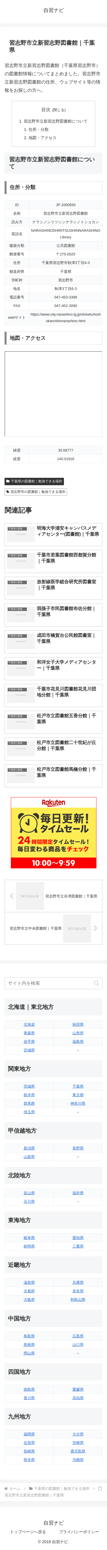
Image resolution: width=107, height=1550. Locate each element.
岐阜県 (29, 1238)
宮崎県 (78, 1443)
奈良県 (78, 1291)
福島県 (78, 1041)
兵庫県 (78, 1282)
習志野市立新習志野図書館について (56, 121)
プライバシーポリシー (79, 1531)
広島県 (78, 1336)
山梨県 (29, 1157)
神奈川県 (77, 1103)
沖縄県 (78, 1460)
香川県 (29, 1398)
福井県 (78, 1193)
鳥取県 (29, 1336)
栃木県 (29, 1095)
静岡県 (29, 1246)
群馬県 (29, 1103)
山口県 (78, 1344)
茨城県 (29, 1086)
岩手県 (29, 1041)
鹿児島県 (77, 1451)
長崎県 (29, 1451)
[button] (97, 983)
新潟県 (29, 1148)
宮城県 (29, 1050)
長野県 (78, 1148)
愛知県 (78, 1238)
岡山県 (29, 1353)
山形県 (78, 1033)
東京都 (78, 1095)
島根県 (29, 1344)
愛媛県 (78, 1389)
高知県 (78, 1398)
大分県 (78, 1434)
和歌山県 (77, 1299)
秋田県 (78, 1024)
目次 (46, 109)
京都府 (29, 1291)
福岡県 (29, 1434)
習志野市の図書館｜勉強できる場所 (35, 492)
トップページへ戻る (28, 1531)
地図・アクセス (42, 137)
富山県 (29, 1193)
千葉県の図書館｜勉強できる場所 (34, 481)
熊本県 (29, 1460)
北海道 (29, 1024)
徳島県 (29, 1389)
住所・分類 (39, 129)
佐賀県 (29, 1443)
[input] (53, 983)
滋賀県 (29, 1282)
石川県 (29, 1201)
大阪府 (29, 1299)
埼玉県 (29, 1112)
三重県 (78, 1246)
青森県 (29, 1033)
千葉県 (78, 1086)
